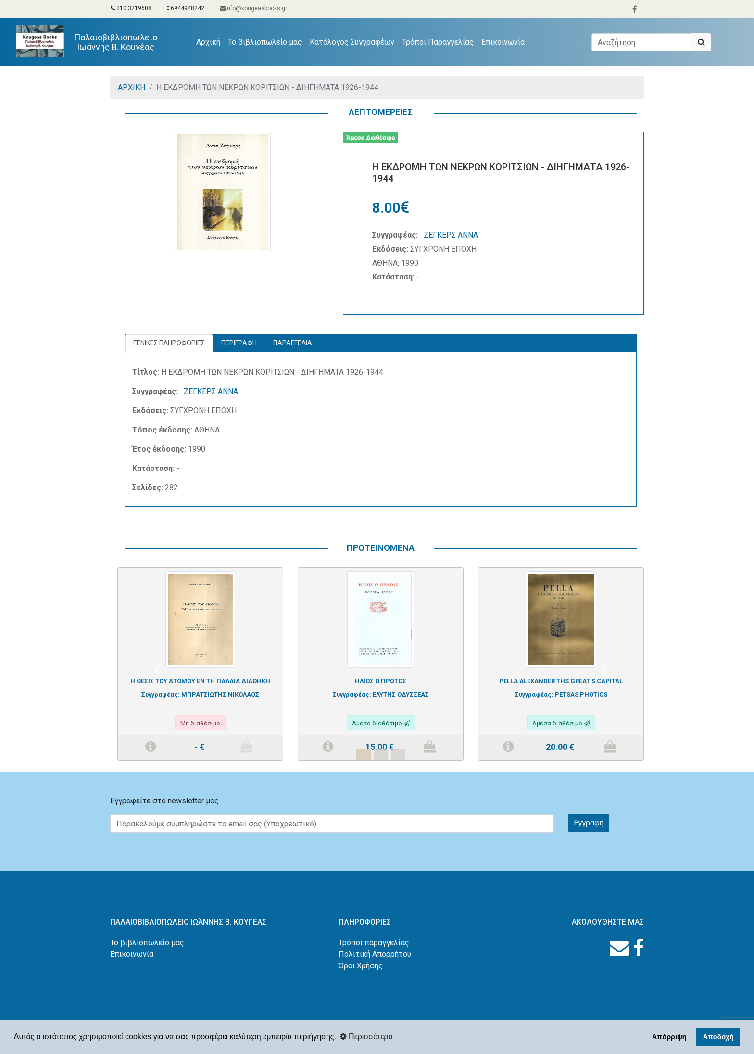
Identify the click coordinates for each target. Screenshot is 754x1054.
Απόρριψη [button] (669, 1037)
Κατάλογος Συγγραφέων (352, 42)
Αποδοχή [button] (718, 1037)
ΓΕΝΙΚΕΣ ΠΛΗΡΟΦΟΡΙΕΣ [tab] (169, 343)
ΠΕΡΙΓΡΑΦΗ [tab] (239, 343)
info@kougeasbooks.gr (253, 8)
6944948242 (185, 8)
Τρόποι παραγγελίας (374, 942)
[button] (156, 669)
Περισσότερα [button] (366, 1036)
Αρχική (210, 41)
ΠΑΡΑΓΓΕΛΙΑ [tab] (292, 343)
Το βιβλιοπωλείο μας (265, 42)
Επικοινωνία (503, 42)
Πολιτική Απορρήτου (375, 954)
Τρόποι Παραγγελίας (438, 42)
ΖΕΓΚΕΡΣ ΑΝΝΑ (451, 235)
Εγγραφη (588, 822)
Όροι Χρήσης (361, 965)
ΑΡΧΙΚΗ (131, 87)
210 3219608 (131, 8)
